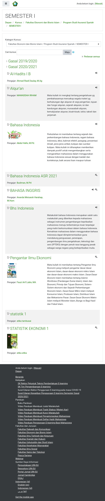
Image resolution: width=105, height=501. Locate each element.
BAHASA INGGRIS (25, 190)
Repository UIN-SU (27, 468)
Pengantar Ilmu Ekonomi (30, 258)
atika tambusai (24, 321)
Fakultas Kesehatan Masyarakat (33, 445)
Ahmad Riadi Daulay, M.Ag (29, 81)
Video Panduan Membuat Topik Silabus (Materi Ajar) (43, 409)
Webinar (20, 458)
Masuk (98, 3)
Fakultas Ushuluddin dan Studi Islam (35, 442)
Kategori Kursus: (13, 39)
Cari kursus (10, 52)
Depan (8, 22)
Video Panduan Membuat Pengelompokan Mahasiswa (44, 416)
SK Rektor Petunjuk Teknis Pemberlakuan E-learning (43, 383)
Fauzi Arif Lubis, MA (26, 282)
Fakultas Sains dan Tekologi (31, 452)
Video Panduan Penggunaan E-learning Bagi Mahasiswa (45, 422)
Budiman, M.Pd (24, 182)
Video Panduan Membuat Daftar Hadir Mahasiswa (42, 419)
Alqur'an (17, 88)
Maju (67, 52)
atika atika (22, 353)
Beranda (20, 377)
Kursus (18, 22)
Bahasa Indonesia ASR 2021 (33, 176)
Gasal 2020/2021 (22, 67)
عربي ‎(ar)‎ (22, 491)
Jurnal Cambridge (26, 475)
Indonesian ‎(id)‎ (23, 481)
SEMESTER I (15, 26)
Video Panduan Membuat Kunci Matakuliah (39, 413)
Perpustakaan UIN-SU (28, 465)
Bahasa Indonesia (25, 125)
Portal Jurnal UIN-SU (28, 471)
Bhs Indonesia (22, 208)
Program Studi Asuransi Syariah (78, 22)
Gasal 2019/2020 (22, 61)
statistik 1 (18, 314)
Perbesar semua (92, 56)
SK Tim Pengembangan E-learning (34, 386)
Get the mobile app (25, 497)
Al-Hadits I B (20, 74)
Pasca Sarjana (25, 455)
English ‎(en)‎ (23, 485)
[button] (74, 52)
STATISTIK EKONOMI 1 (29, 328)
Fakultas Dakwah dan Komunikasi (34, 429)
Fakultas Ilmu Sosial (27, 449)
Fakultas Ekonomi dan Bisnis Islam (42, 22)
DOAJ (20, 478)
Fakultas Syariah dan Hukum (31, 439)
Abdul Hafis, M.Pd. (26, 143)
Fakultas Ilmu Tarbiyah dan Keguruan (36, 436)
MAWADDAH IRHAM (26, 95)
